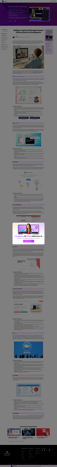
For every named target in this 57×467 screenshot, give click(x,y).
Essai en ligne (28, 241)
